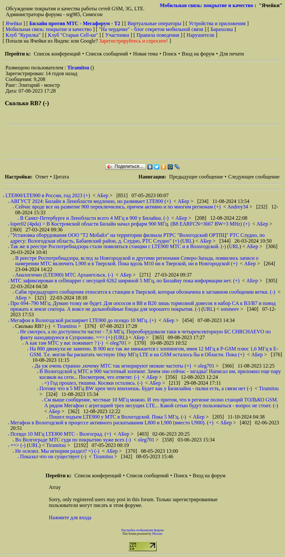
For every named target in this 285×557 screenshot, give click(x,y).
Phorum (157, 533)
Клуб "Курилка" (22, 35)
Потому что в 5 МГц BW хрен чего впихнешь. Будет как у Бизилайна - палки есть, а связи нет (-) (145, 388)
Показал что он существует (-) (53, 456)
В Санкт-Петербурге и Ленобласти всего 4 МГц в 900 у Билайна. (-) (94, 218)
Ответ (41, 176)
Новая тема (145, 53)
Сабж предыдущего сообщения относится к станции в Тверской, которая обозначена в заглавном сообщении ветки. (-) (145, 292)
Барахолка (222, 29)
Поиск (170, 53)
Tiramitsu (78, 67)
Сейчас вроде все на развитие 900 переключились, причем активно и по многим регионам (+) (118, 206)
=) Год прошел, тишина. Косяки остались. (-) (93, 383)
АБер (103, 195)
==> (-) (18, 445)
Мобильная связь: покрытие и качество (206, 5)
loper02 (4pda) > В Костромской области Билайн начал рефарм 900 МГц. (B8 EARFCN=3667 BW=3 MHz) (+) (130, 224)
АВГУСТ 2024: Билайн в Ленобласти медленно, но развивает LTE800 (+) (90, 201)
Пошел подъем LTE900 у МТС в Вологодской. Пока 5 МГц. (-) (117, 417)
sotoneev (230, 309)
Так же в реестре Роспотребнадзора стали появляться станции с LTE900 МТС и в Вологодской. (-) (118, 246)
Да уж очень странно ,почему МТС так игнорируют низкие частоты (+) (113, 366)
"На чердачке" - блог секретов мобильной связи (151, 29)
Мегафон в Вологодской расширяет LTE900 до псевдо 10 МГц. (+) (83, 320)
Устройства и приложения (217, 23)
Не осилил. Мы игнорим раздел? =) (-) (57, 451)
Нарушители (200, 35)
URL (187, 241)
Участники (117, 35)
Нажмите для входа (70, 517)
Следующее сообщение (254, 176)
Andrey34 (238, 206)
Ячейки (14, 23)
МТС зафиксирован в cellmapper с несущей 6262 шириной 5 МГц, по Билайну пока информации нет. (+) (124, 280)
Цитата (61, 176)
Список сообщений (107, 53)
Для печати (231, 53)
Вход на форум (198, 53)
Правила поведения (157, 35)
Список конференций (57, 53)
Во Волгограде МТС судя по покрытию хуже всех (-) (73, 439)
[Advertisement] (121, 142)
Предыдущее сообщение (196, 176)
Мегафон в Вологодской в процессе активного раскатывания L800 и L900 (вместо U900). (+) (111, 422)
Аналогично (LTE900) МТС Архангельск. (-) (64, 275)
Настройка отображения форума (142, 530)
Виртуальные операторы (154, 23)
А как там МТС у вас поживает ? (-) (64, 343)
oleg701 (119, 343)
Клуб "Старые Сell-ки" (73, 35)
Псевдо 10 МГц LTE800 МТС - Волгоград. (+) (60, 434)
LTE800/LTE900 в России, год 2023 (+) (47, 195)
